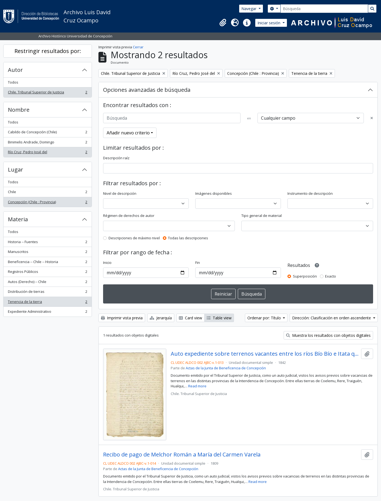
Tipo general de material (261, 215)
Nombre (18, 109)
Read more (197, 386)
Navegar (249, 8)
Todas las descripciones (188, 237)
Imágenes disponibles (213, 193)
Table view (219, 317)
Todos (13, 82)
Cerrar (138, 47)
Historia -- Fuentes (47, 243)
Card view (190, 317)
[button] (223, 23)
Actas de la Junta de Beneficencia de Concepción (226, 368)
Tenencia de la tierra (47, 303)
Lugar (15, 169)
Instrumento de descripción (310, 193)
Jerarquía (161, 317)
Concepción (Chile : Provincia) (47, 203)
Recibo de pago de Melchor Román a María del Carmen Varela (181, 454)
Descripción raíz (116, 157)
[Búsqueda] (324, 8)
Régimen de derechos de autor (128, 215)
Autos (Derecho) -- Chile (47, 283)
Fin (197, 262)
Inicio (107, 262)
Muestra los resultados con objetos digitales (328, 335)
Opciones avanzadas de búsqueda (146, 89)
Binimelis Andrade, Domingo (47, 143)
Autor (15, 69)
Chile (47, 193)
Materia (18, 219)
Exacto (330, 276)
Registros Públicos (47, 272)
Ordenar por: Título (264, 317)
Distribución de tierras (47, 292)
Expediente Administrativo (47, 312)
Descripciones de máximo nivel (134, 237)
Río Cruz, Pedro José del (47, 153)
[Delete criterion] (371, 118)
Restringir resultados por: (47, 51)
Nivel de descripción (119, 193)
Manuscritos (47, 253)
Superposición (305, 276)
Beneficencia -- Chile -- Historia (47, 263)
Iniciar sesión (269, 22)
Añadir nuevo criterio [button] (128, 133)
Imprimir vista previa (122, 317)
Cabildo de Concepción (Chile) (47, 133)
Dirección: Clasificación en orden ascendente (332, 317)
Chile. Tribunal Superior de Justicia (47, 93)
